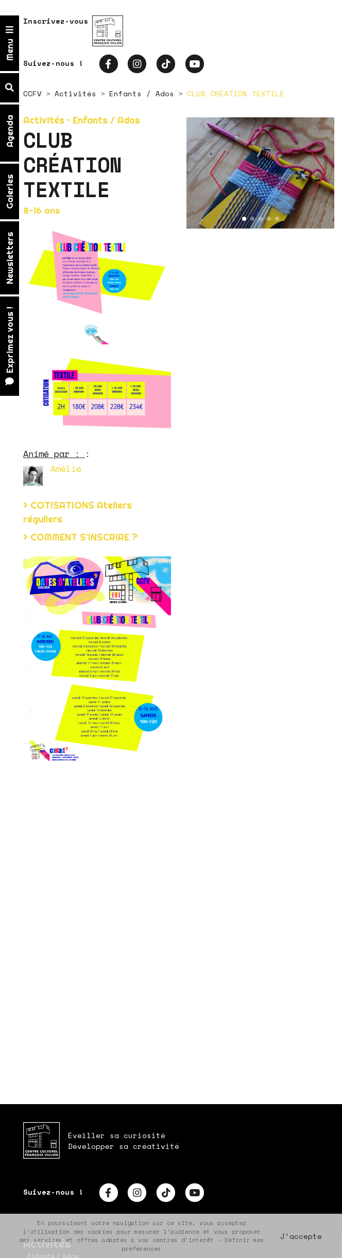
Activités (75, 93)
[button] (218, 173)
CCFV (32, 93)
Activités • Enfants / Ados (81, 120)
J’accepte (301, 1236)
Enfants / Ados (141, 93)
